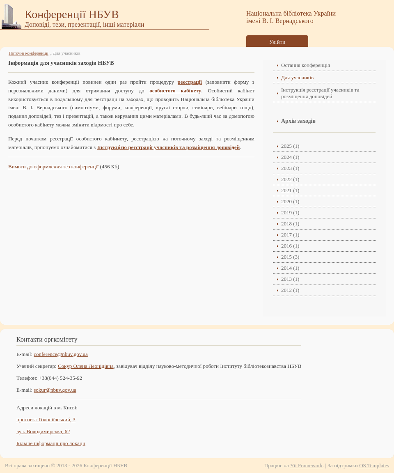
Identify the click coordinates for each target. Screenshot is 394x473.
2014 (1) (290, 268)
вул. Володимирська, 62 (43, 431)
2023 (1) (290, 168)
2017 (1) (290, 235)
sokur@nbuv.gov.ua (55, 390)
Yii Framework (306, 465)
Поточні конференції (28, 53)
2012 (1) (290, 290)
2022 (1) (290, 179)
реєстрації (190, 82)
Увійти (277, 42)
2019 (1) (290, 212)
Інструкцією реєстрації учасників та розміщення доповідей (168, 147)
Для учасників (297, 77)
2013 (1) (290, 279)
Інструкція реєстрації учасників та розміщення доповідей (320, 93)
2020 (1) (290, 201)
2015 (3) (290, 257)
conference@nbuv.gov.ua (61, 354)
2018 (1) (290, 223)
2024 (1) (290, 157)
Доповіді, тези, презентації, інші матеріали (84, 24)
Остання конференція (305, 65)
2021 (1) (290, 190)
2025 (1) (290, 146)
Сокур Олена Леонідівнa (86, 366)
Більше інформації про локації (50, 443)
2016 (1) (290, 246)
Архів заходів (298, 121)
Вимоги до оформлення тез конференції (53, 166)
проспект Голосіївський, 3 (46, 419)
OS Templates (374, 465)
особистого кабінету (175, 90)
